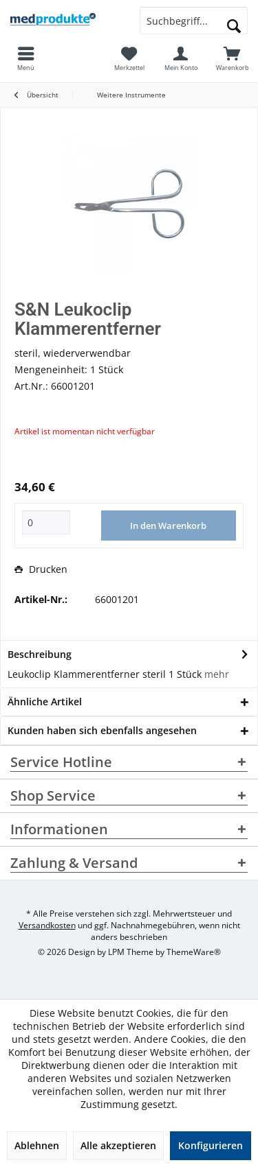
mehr (216, 674)
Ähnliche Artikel (45, 701)
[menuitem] (232, 58)
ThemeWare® (193, 952)
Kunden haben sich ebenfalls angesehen (102, 730)
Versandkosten (47, 925)
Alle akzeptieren (118, 1145)
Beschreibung (40, 654)
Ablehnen (36, 1145)
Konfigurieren (210, 1145)
